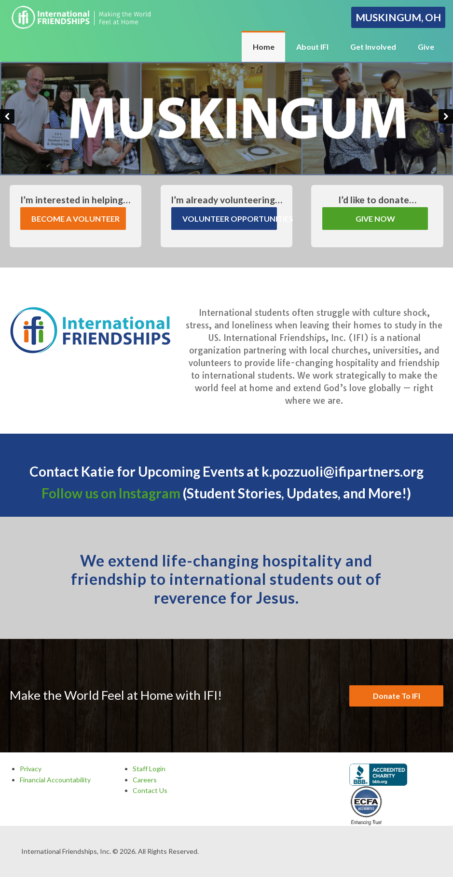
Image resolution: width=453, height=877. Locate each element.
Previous (7, 116)
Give (426, 46)
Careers (145, 780)
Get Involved (373, 46)
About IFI (312, 46)
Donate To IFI (396, 695)
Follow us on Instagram (110, 493)
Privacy (30, 768)
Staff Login (149, 768)
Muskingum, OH (398, 17)
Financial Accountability (55, 780)
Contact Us (150, 790)
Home (264, 46)
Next (446, 116)
